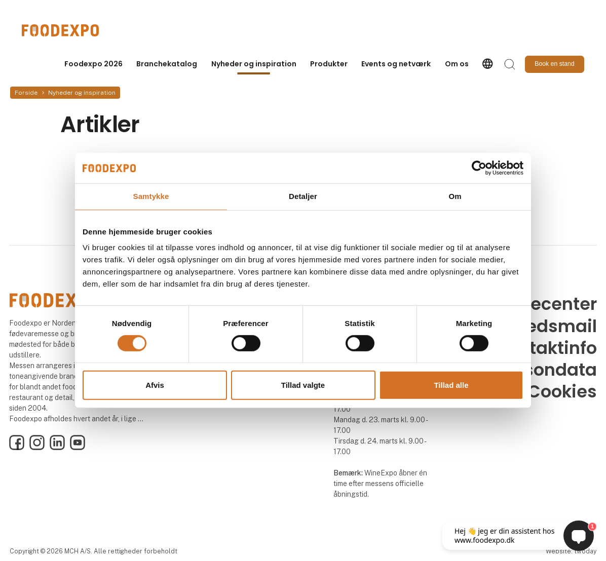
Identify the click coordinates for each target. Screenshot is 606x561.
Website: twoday (571, 551)
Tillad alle (451, 385)
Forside (26, 92)
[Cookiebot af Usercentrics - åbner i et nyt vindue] (479, 168)
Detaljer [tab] (303, 196)
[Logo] (62, 30)
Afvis (154, 385)
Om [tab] (454, 196)
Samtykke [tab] (151, 196)
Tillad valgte (303, 385)
